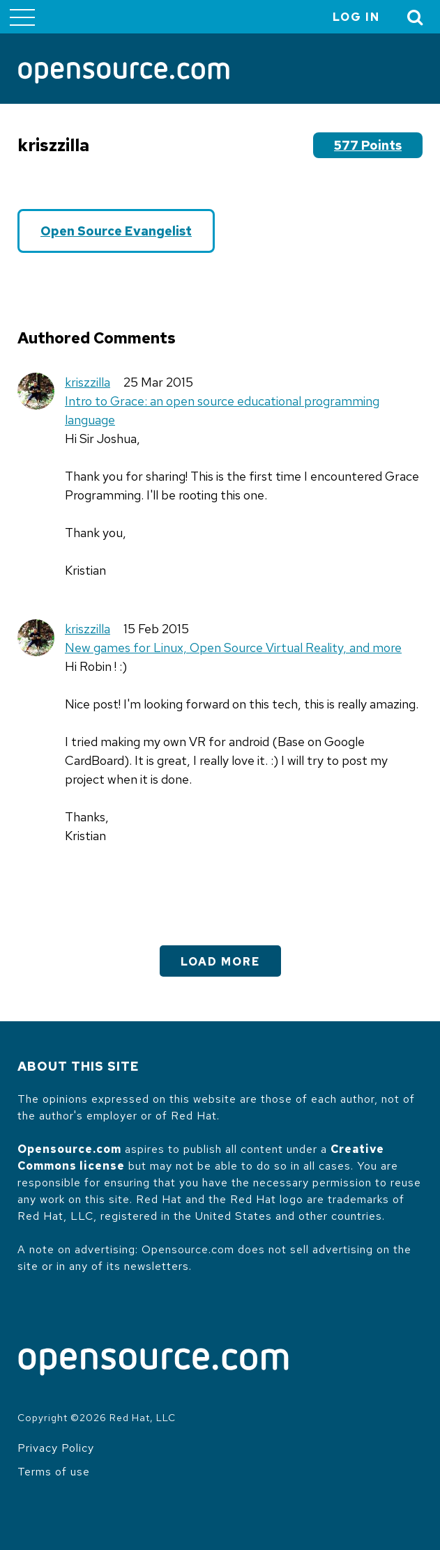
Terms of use (53, 1471)
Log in (356, 17)
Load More (220, 961)
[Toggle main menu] (22, 16)
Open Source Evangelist (116, 231)
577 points (368, 145)
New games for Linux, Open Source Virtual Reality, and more (233, 648)
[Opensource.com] (123, 73)
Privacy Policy (55, 1448)
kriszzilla (87, 382)
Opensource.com (69, 1149)
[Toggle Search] (415, 17)
